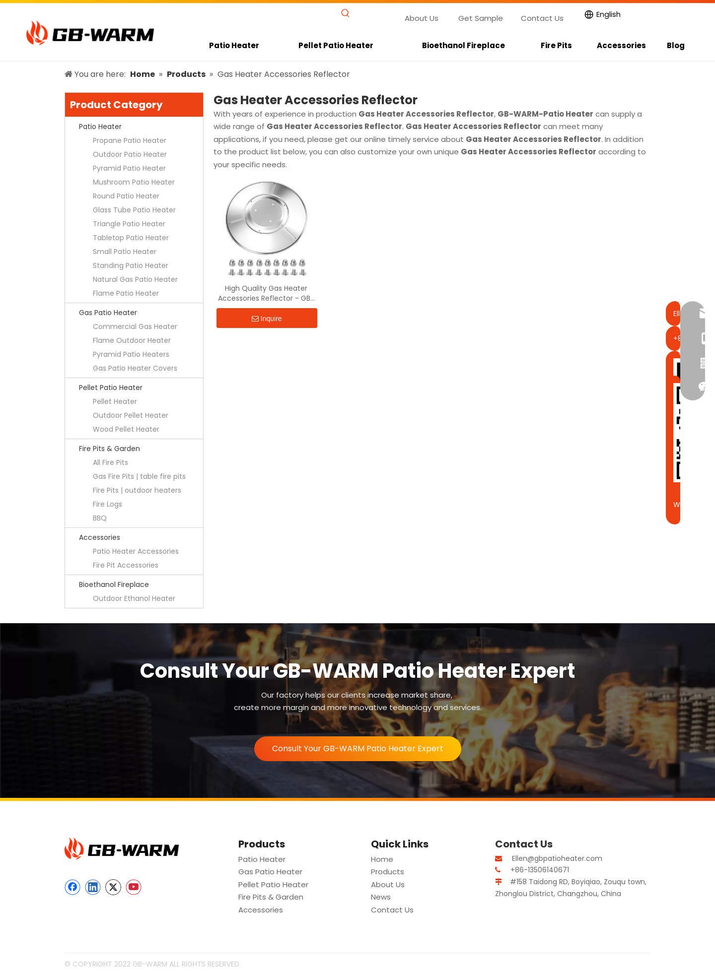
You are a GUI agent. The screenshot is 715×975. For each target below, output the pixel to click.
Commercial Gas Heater (135, 326)
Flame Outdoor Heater (132, 340)
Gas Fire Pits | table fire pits (139, 476)
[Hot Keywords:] (345, 13)
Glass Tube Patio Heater (134, 210)
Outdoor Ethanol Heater (134, 598)
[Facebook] (72, 887)
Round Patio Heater (126, 196)
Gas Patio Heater (108, 313)
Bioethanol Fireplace (114, 584)
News (381, 897)
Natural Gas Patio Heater (135, 279)
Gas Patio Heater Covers (135, 368)
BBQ (100, 518)
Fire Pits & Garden (109, 449)
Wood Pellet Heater (126, 429)
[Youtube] (134, 887)
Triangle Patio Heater (129, 224)
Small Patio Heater (124, 252)
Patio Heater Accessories (136, 551)
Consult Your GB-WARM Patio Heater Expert (357, 748)
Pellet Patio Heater (111, 387)
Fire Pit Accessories (125, 565)
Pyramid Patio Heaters (131, 354)
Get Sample (480, 18)
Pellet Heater (115, 401)
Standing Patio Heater (130, 265)
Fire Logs (107, 504)
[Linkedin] (93, 887)
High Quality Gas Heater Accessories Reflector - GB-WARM (266, 293)
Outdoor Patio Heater (130, 154)
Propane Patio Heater (129, 140)
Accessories (99, 537)
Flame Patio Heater (126, 293)
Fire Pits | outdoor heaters (137, 490)
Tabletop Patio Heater (131, 238)
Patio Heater (100, 126)
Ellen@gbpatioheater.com (557, 858)
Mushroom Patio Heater (134, 182)
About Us (421, 18)
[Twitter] (113, 887)
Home (382, 859)
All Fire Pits (110, 462)
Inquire (267, 319)
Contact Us (542, 18)
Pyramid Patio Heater (129, 168)
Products (387, 871)
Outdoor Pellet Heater (130, 415)
